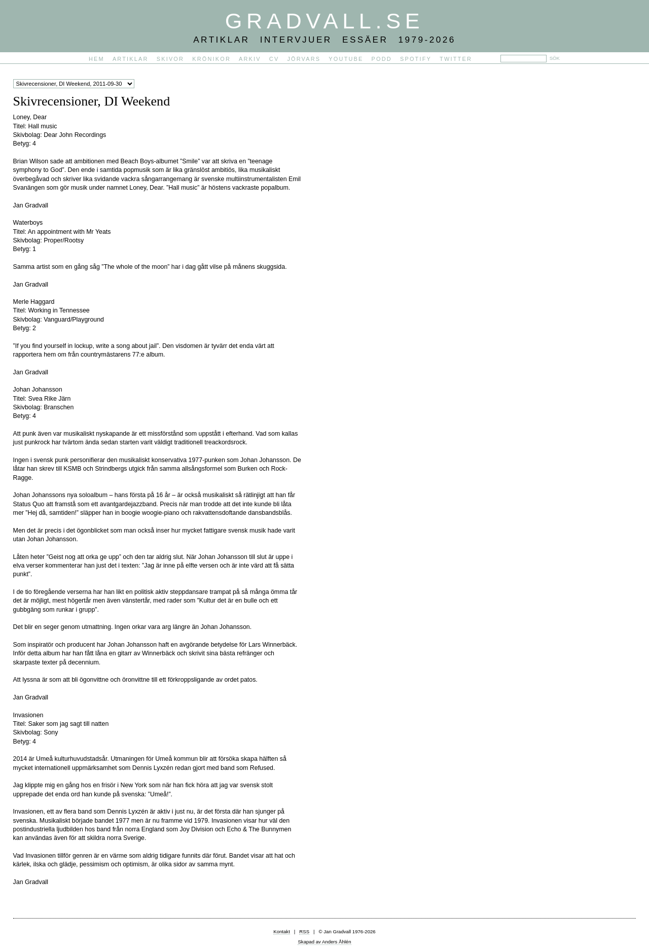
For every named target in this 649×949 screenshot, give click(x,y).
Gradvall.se (324, 21)
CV (274, 59)
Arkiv (250, 59)
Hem (96, 59)
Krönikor (211, 59)
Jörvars (303, 59)
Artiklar (131, 59)
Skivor (170, 59)
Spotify (415, 59)
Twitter (456, 59)
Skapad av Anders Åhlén (324, 941)
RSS (304, 931)
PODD (382, 59)
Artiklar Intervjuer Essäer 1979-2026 (324, 39)
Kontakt (281, 931)
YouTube (346, 59)
